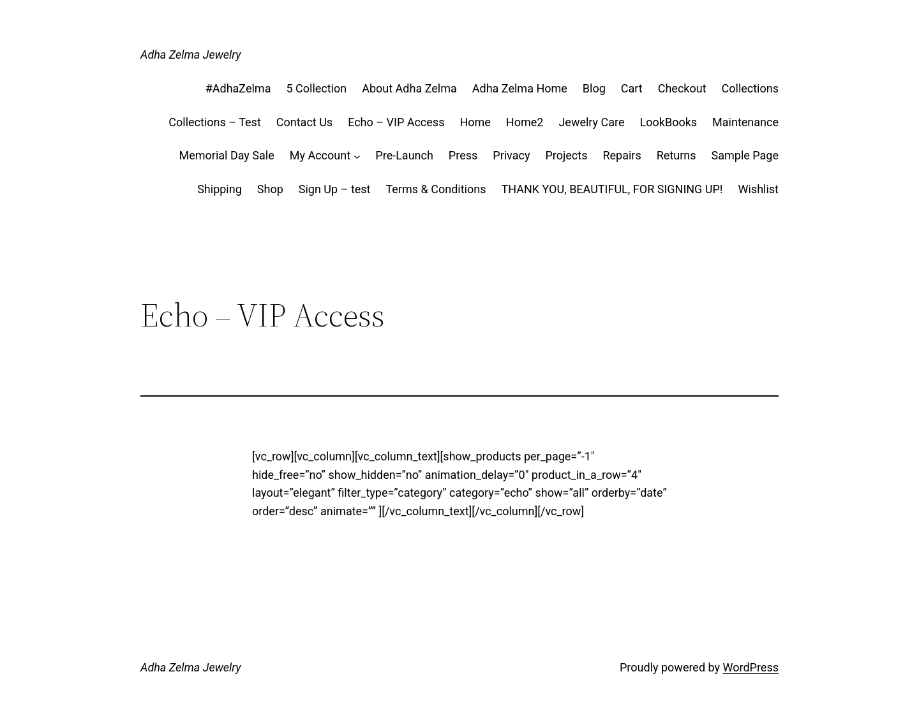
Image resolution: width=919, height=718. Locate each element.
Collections (750, 88)
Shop (270, 189)
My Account (320, 155)
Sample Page (745, 155)
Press (463, 155)
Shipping (219, 189)
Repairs (621, 155)
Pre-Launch (404, 155)
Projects (566, 155)
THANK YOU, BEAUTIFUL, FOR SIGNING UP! (611, 189)
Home (474, 122)
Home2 (525, 122)
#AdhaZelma (238, 88)
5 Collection (316, 88)
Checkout (682, 88)
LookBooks (669, 122)
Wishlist (758, 189)
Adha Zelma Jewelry (190, 54)
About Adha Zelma (409, 88)
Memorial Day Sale (226, 155)
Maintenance (745, 122)
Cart (632, 88)
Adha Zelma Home (519, 88)
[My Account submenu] (357, 155)
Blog (594, 88)
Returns (676, 155)
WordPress (751, 667)
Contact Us (304, 122)
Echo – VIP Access (396, 122)
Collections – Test (214, 122)
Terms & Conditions (436, 189)
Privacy (511, 155)
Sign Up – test (335, 189)
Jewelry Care (591, 122)
